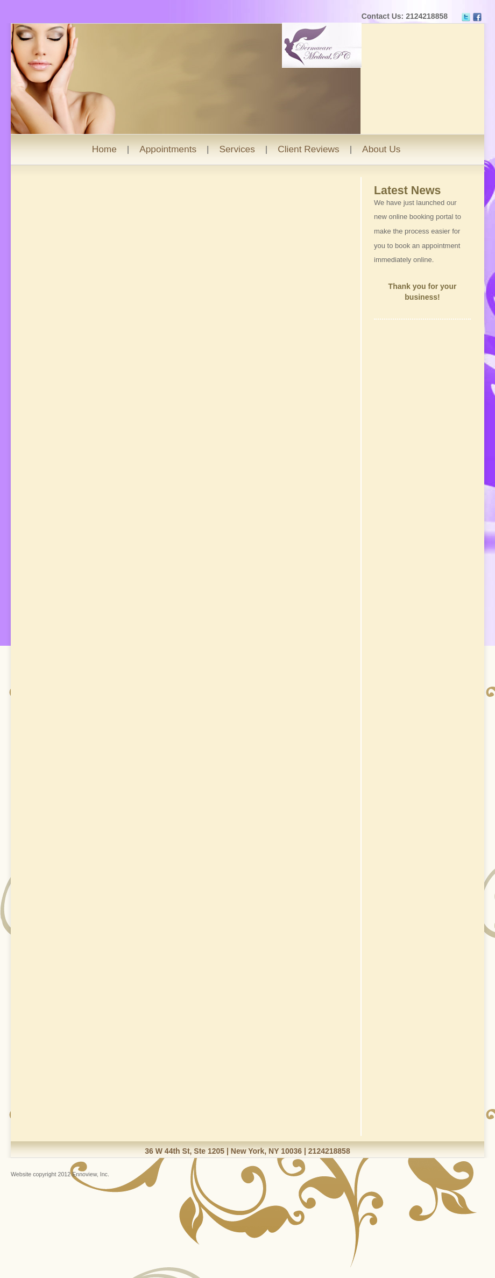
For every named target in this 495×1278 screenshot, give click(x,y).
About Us (381, 149)
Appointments (167, 149)
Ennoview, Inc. (90, 1174)
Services (236, 149)
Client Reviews (309, 149)
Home (104, 149)
